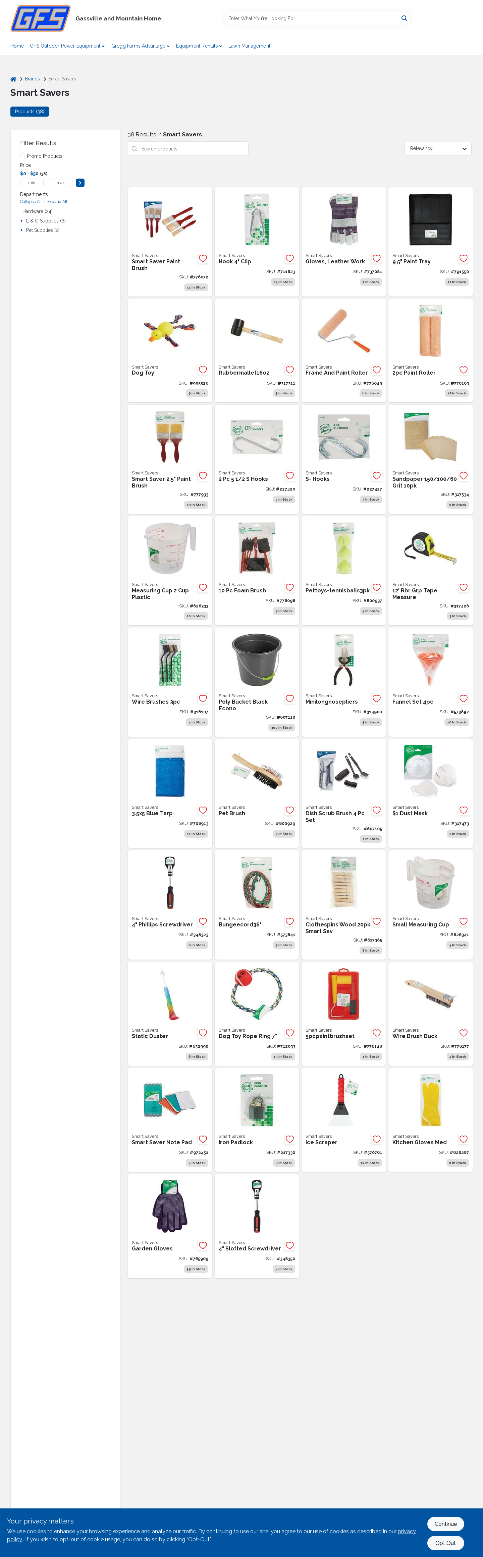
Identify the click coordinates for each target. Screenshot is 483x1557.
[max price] (60, 183)
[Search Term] (317, 18)
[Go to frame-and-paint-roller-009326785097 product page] (344, 351)
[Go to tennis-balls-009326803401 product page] (344, 571)
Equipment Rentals (197, 46)
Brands (32, 78)
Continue (446, 1524)
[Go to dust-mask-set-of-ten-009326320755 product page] (430, 793)
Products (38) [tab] (29, 111)
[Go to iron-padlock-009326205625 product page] (257, 1120)
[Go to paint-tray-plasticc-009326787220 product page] (430, 242)
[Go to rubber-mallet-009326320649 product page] (257, 351)
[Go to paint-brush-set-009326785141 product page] (344, 1014)
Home (17, 46)
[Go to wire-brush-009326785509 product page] (430, 1014)
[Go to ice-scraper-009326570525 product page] (344, 1120)
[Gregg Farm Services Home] (40, 18)
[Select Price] (80, 183)
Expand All (57, 201)
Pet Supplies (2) (43, 230)
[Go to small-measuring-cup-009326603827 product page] (430, 905)
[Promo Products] (22, 155)
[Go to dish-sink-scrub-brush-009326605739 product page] (344, 793)
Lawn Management (249, 46)
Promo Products (44, 156)
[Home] (13, 78)
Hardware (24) (37, 211)
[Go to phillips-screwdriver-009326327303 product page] (170, 905)
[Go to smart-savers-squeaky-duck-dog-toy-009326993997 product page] (170, 351)
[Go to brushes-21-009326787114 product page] (170, 459)
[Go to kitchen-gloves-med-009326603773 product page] (430, 1120)
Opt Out (445, 1543)
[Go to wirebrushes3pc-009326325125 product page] (170, 682)
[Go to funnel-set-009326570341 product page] (430, 682)
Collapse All (31, 201)
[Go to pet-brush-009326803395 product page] (257, 793)
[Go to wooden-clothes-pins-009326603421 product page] (344, 905)
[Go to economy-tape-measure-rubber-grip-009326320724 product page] (430, 571)
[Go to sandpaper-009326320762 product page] (430, 459)
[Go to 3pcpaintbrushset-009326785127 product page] (170, 242)
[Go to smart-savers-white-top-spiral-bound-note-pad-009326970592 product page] (170, 1120)
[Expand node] (22, 220)
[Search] (405, 17)
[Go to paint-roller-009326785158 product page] (430, 351)
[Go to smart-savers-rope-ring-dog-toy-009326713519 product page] (257, 1014)
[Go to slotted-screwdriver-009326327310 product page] (257, 1226)
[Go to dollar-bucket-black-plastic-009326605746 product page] (257, 682)
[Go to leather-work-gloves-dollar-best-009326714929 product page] (344, 242)
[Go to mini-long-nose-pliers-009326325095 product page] (344, 682)
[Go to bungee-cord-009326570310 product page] (257, 905)
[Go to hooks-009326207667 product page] (257, 459)
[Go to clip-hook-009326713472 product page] (257, 242)
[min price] (32, 183)
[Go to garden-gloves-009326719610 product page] (170, 1226)
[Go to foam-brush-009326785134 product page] (257, 571)
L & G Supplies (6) (46, 220)
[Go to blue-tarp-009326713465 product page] (170, 793)
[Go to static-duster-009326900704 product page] (170, 1014)
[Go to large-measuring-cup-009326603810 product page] (170, 571)
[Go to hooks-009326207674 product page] (344, 459)
